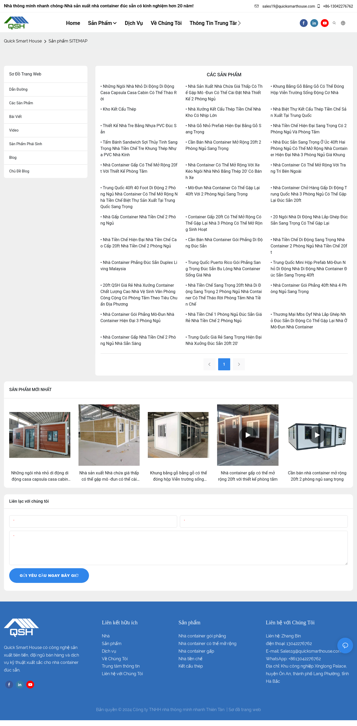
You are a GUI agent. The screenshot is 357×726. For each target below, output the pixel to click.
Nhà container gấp (196, 651)
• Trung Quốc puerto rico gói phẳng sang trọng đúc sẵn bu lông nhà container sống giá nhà (223, 269)
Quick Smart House (23, 41)
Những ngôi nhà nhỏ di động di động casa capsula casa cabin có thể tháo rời (40, 476)
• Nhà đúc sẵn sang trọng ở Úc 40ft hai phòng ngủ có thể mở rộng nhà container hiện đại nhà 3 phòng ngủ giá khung (309, 148)
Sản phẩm (112, 643)
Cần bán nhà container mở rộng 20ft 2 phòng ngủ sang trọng (317, 476)
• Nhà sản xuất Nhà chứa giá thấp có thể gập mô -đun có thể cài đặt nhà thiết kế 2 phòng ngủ (224, 92)
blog (13, 157)
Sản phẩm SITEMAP (68, 41)
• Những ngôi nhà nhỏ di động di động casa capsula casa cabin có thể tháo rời (139, 92)
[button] (239, 23)
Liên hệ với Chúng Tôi (122, 673)
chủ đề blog (19, 171)
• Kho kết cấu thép (118, 109)
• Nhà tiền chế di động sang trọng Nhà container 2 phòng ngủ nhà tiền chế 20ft (309, 246)
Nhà (106, 635)
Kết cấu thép (190, 666)
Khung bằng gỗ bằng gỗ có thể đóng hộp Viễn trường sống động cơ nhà (178, 476)
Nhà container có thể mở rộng (207, 643)
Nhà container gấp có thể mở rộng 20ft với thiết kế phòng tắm (247, 476)
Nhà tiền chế (190, 658)
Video (14, 130)
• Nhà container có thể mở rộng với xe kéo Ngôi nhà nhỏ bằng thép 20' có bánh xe (224, 171)
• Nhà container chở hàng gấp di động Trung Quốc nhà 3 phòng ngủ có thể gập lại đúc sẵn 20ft (309, 194)
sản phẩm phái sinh (25, 144)
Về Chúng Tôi (115, 658)
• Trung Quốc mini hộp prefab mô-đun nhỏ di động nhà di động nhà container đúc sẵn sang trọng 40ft (309, 269)
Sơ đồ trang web (245, 709)
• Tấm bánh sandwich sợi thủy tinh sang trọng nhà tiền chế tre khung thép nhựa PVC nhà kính (139, 148)
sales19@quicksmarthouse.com (285, 6)
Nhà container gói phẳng (202, 635)
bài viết (15, 117)
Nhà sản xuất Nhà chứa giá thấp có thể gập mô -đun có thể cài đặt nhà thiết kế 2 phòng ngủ (109, 476)
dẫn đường (18, 89)
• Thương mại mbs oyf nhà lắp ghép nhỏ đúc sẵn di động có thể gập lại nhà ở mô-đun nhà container (309, 320)
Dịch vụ (109, 651)
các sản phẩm (21, 103)
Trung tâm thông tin (121, 666)
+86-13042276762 (335, 6)
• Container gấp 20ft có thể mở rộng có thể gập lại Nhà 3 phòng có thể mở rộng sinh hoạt (224, 223)
